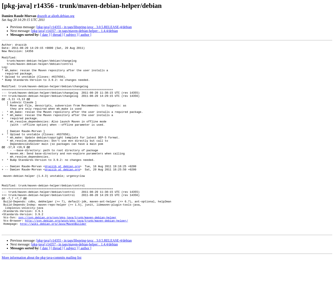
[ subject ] (71, 34)
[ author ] (85, 34)
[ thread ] (57, 34)
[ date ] (45, 34)
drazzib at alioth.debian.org (55, 16)
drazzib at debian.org (62, 191)
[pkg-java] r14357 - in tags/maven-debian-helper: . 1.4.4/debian (74, 31)
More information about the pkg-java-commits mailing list (41, 295)
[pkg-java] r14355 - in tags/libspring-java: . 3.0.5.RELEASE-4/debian (84, 27)
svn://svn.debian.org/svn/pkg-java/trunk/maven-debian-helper (67, 252)
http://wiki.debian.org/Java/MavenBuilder (53, 260)
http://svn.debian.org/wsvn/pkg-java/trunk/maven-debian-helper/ (76, 256)
